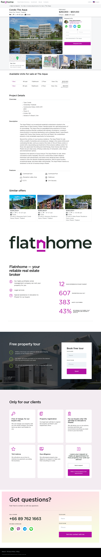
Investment (34, 2)
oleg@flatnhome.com (75, 21)
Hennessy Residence (51, 216)
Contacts (46, 2)
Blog (17, 551)
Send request (79, 465)
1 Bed (13, 81)
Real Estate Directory (23, 2)
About (40, 2)
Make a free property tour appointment (79, 472)
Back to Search (14, 6)
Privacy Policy (11, 551)
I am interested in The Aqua (77, 39)
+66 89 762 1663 (74, 23)
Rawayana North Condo (24, 216)
